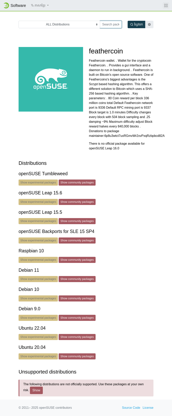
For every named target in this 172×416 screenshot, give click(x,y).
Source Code (131, 407)
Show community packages (77, 182)
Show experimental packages (38, 182)
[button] (39, 5)
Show (36, 390)
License (148, 407)
